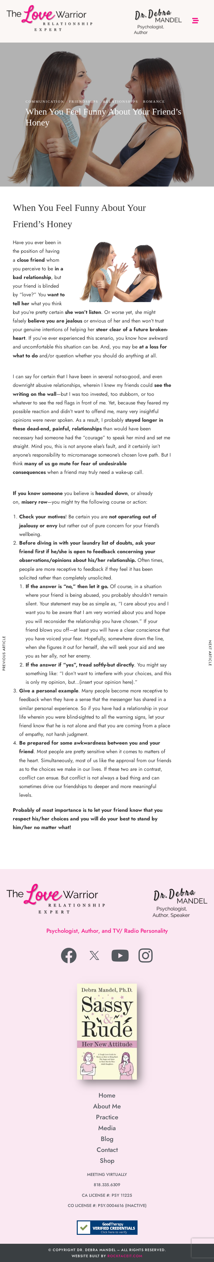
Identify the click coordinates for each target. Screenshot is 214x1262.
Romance (154, 101)
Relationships (120, 101)
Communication (45, 101)
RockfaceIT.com (124, 1255)
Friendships (84, 101)
